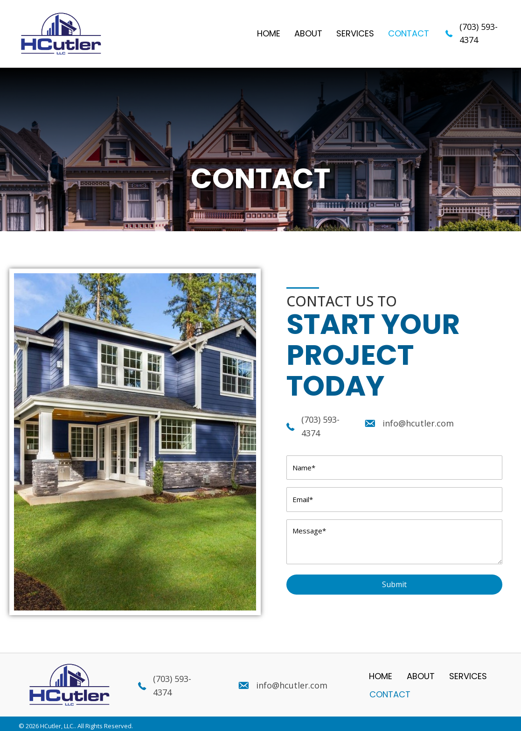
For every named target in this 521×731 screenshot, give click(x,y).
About (421, 671)
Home (380, 671)
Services (468, 671)
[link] (268, 33)
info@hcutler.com (418, 423)
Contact (389, 690)
